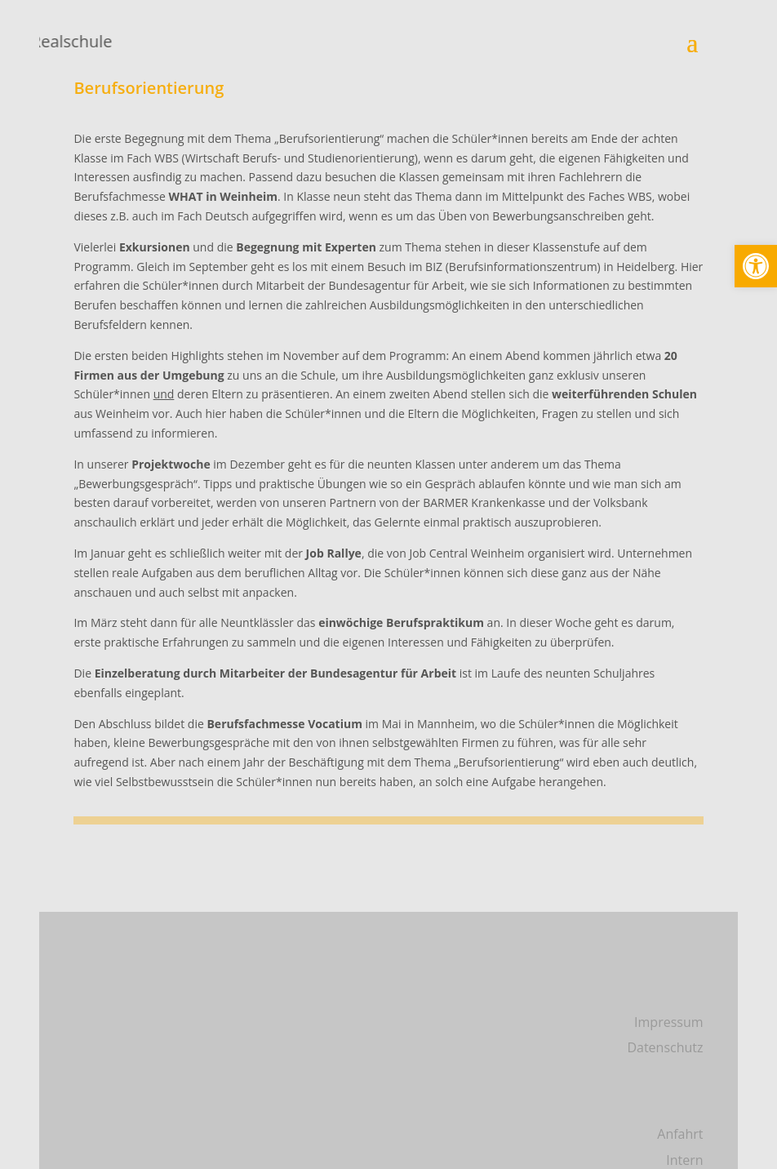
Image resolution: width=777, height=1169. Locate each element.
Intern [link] (684, 1160)
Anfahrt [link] (680, 1134)
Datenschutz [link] (665, 1047)
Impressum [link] (668, 1022)
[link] (756, 266)
